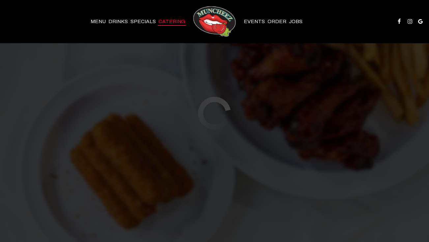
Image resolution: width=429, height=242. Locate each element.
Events (254, 21)
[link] (214, 21)
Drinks (118, 21)
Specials (143, 21)
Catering (171, 21)
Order (277, 21)
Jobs (295, 21)
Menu (98, 21)
